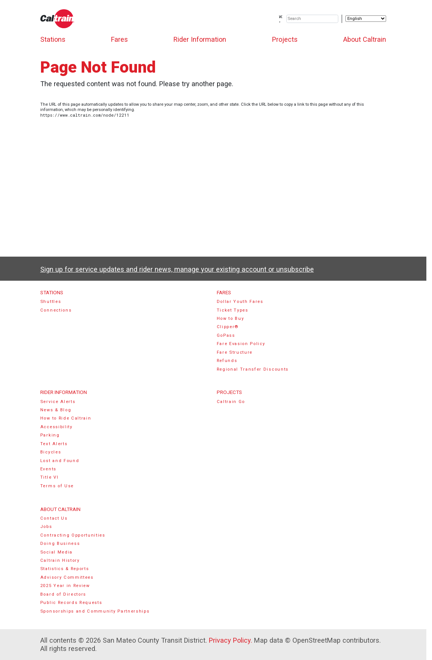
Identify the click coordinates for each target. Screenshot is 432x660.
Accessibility (56, 426)
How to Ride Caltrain (65, 418)
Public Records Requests (71, 602)
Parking (50, 435)
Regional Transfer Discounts (253, 369)
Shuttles (50, 301)
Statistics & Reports (64, 568)
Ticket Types (232, 310)
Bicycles (50, 452)
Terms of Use (57, 486)
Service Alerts (58, 401)
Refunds (227, 360)
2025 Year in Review (65, 585)
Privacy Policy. (230, 640)
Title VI (49, 477)
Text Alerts (54, 443)
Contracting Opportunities (72, 535)
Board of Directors (63, 594)
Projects (285, 39)
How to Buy (230, 318)
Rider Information (199, 39)
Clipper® (228, 326)
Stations (52, 39)
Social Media (56, 552)
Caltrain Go (231, 401)
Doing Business (60, 543)
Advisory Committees (67, 577)
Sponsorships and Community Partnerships (95, 611)
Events (48, 469)
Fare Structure (235, 352)
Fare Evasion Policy (241, 343)
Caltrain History (60, 560)
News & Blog (55, 410)
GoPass (226, 335)
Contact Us (54, 518)
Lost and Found (59, 460)
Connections (56, 310)
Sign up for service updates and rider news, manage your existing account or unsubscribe (177, 269)
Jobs (46, 526)
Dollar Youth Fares (240, 301)
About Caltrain (364, 39)
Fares (119, 39)
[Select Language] (365, 18)
